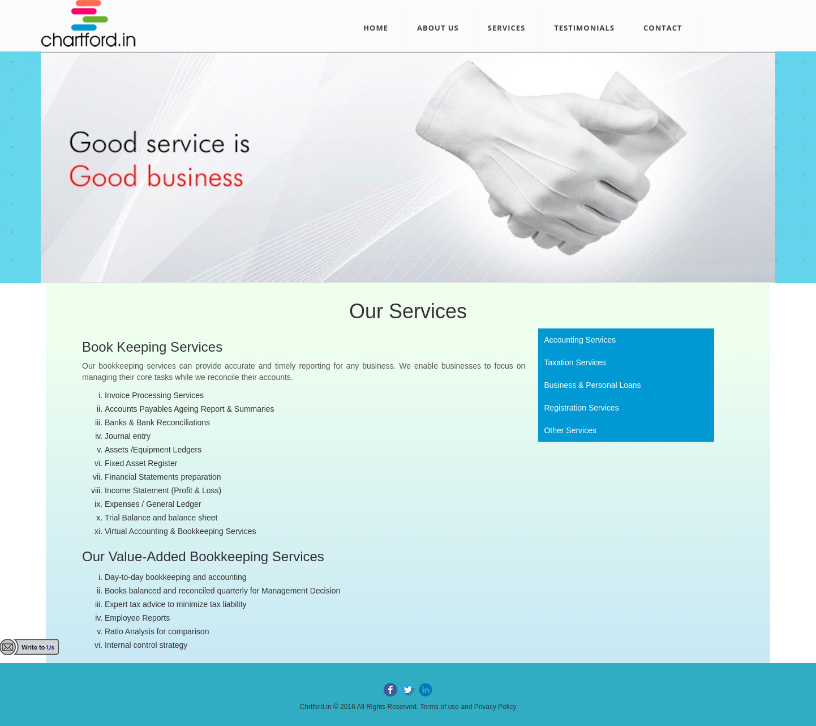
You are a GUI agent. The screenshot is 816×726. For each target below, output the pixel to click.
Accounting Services (580, 339)
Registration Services (581, 407)
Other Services (570, 430)
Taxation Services (575, 362)
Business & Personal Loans (592, 385)
